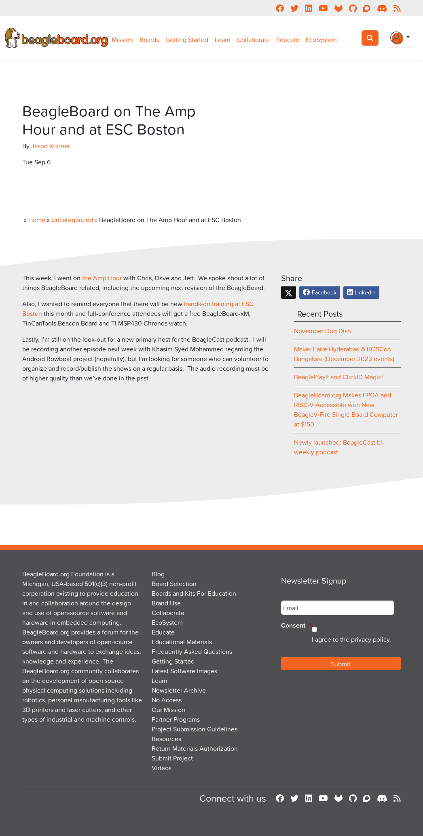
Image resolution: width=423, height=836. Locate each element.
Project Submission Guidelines (194, 729)
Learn (223, 39)
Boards (149, 39)
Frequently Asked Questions (192, 651)
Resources (166, 738)
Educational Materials (182, 641)
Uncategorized (72, 219)
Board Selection (174, 583)
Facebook (319, 292)
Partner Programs (176, 719)
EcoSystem (321, 39)
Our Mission (168, 709)
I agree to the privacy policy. (351, 639)
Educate (287, 39)
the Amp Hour (102, 277)
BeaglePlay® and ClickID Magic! (338, 376)
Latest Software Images (184, 670)
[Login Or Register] (400, 38)
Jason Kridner (50, 145)
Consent (296, 626)
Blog (158, 573)
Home (36, 219)
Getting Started (186, 39)
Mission (122, 39)
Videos (161, 767)
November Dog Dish (322, 330)
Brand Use (166, 603)
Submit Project (172, 758)
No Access (167, 699)
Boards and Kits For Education (194, 593)
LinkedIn (361, 292)
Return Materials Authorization (195, 748)
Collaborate (253, 39)
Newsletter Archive (179, 690)
